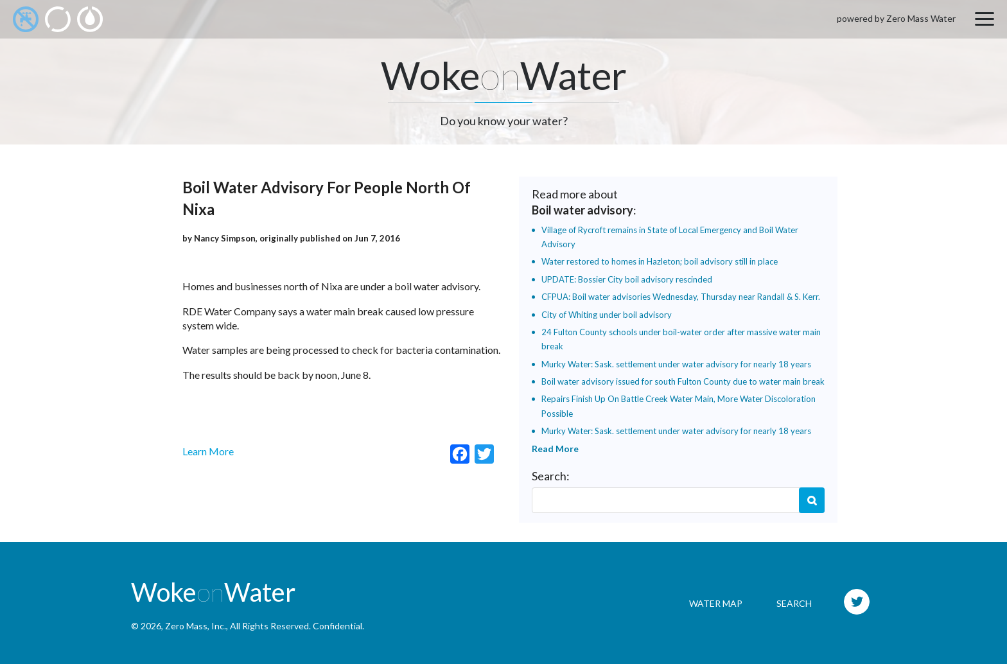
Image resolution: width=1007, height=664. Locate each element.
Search (812, 500)
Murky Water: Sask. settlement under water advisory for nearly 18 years (676, 364)
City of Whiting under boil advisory (606, 315)
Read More (555, 448)
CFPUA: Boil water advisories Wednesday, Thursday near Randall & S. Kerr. (680, 297)
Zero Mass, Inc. (195, 625)
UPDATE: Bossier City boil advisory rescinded (626, 279)
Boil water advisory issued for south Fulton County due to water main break (683, 381)
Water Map (715, 603)
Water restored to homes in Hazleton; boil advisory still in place (659, 261)
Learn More (208, 451)
